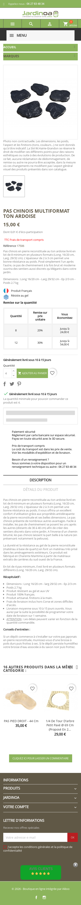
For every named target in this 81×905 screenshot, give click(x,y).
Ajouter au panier (32, 373)
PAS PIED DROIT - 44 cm (21, 721)
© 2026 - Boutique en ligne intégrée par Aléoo (41, 889)
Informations (15, 780)
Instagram (44, 897)
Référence (9, 245)
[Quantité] (7, 373)
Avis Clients (41, 869)
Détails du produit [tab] (40, 489)
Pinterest (20, 384)
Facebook (36, 897)
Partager (5, 384)
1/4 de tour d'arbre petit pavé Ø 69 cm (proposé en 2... (60, 725)
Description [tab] (40, 480)
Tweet (12, 384)
